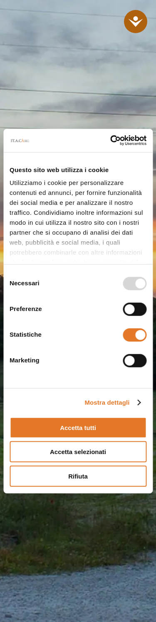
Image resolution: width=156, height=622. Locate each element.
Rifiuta (78, 475)
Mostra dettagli (106, 402)
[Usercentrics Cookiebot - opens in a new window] (111, 140)
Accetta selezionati (78, 451)
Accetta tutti (78, 427)
